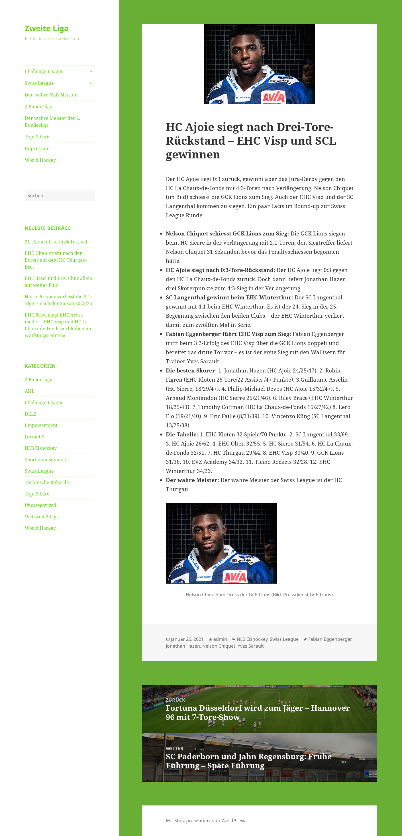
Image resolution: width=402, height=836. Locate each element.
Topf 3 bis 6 (37, 137)
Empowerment (41, 425)
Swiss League (39, 83)
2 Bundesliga (38, 106)
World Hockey (40, 160)
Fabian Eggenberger (329, 639)
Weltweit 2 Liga (42, 516)
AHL (29, 391)
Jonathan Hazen (183, 646)
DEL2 (30, 414)
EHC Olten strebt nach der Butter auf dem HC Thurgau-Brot (56, 260)
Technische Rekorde (47, 482)
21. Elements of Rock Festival (56, 242)
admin (220, 639)
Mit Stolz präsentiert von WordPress (205, 820)
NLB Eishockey (41, 448)
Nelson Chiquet (218, 646)
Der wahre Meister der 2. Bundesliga (52, 121)
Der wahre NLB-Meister (51, 95)
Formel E (34, 437)
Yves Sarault (251, 646)
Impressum (37, 148)
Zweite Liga (47, 28)
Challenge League (44, 71)
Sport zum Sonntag (45, 459)
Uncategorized (40, 505)
